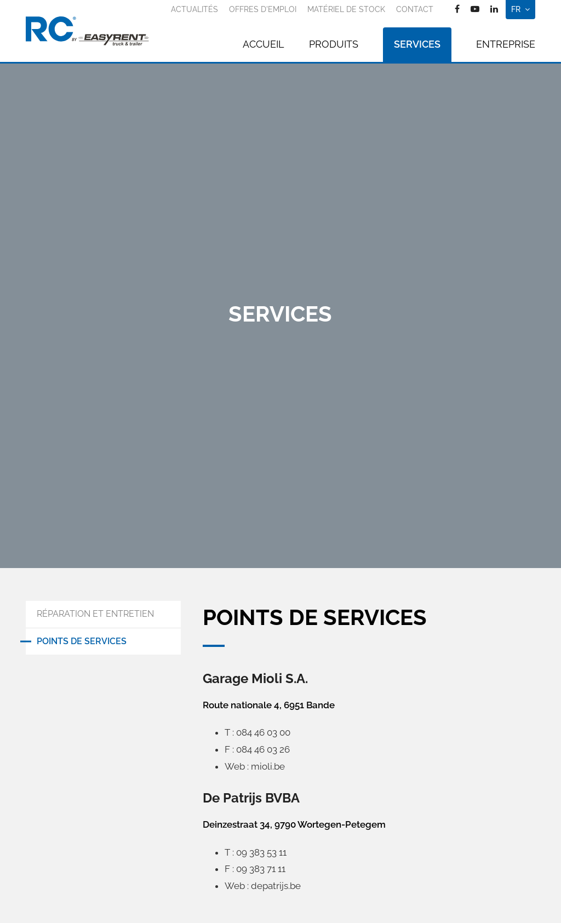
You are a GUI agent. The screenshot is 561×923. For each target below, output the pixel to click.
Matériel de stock (346, 9)
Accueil (263, 44)
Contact (414, 9)
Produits (333, 44)
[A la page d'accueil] (87, 30)
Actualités (194, 9)
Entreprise (505, 44)
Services (417, 44)
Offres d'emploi (262, 9)
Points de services (82, 641)
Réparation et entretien (95, 614)
